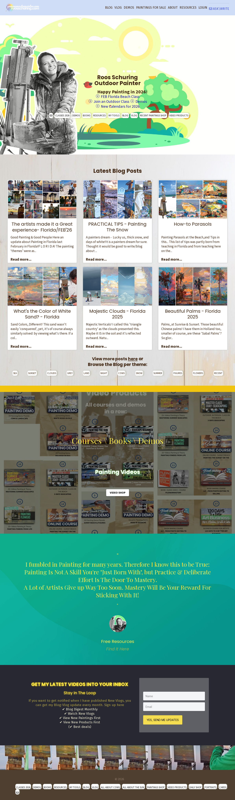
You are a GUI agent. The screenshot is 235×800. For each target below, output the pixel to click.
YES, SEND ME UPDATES (163, 718)
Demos (145, 101)
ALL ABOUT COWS (110, 785)
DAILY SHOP (195, 785)
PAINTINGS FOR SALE (151, 7)
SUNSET (32, 371)
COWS (121, 371)
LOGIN (202, 7)
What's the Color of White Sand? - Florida (42, 313)
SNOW (139, 371)
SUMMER (158, 371)
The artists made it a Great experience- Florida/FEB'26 (42, 226)
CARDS (222, 785)
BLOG (108, 7)
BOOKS (86, 114)
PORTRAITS (210, 785)
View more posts (114, 358)
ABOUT (173, 7)
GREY (70, 371)
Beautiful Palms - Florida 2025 (193, 313)
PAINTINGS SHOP (156, 785)
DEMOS (129, 7)
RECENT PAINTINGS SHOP (153, 114)
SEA (15, 371)
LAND (86, 371)
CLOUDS (52, 371)
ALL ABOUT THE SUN (133, 785)
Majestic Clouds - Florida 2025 (117, 313)
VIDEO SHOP (117, 491)
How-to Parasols (193, 223)
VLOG (118, 7)
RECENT (218, 371)
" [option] (117, 601)
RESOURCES (188, 7)
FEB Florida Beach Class (120, 96)
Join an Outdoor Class (110, 101)
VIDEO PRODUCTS (178, 114)
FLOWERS (198, 371)
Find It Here (117, 648)
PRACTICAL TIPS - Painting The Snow (117, 226)
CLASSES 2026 (62, 114)
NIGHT (104, 371)
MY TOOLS (114, 114)
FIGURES (178, 371)
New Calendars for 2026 (120, 105)
